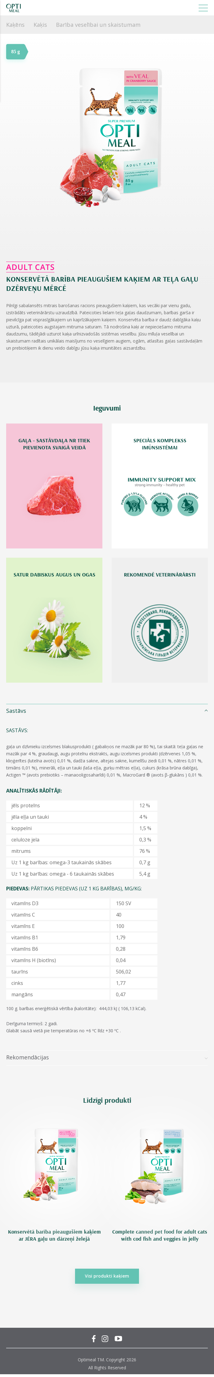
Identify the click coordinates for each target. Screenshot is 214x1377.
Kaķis (40, 24)
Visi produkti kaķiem (107, 1276)
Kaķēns (15, 24)
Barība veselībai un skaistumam (98, 24)
